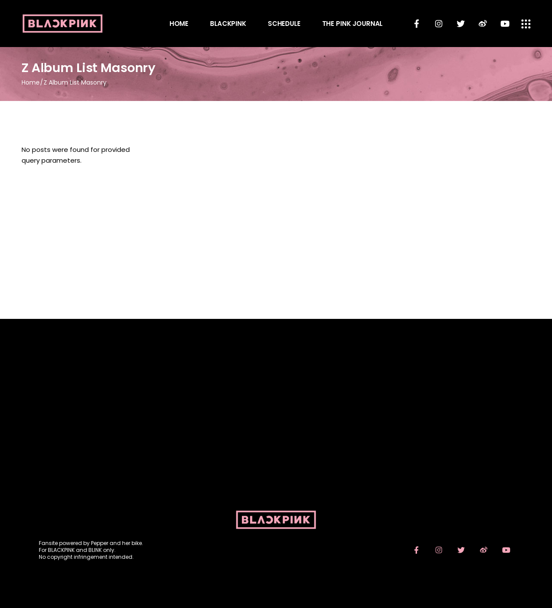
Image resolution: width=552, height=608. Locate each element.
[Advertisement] (276, 432)
